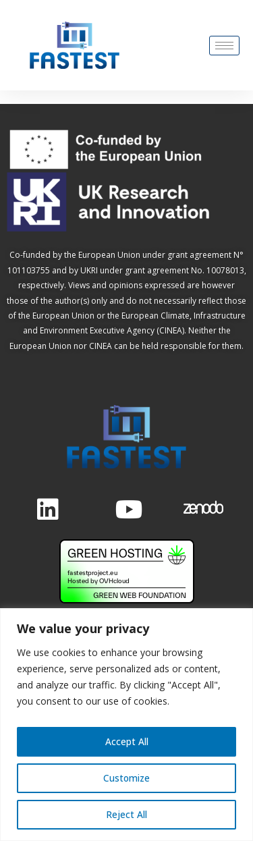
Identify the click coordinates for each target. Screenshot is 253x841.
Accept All (126, 741)
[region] (126, 724)
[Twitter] (125, 507)
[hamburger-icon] (224, 45)
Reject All (126, 814)
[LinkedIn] (47, 507)
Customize (126, 777)
